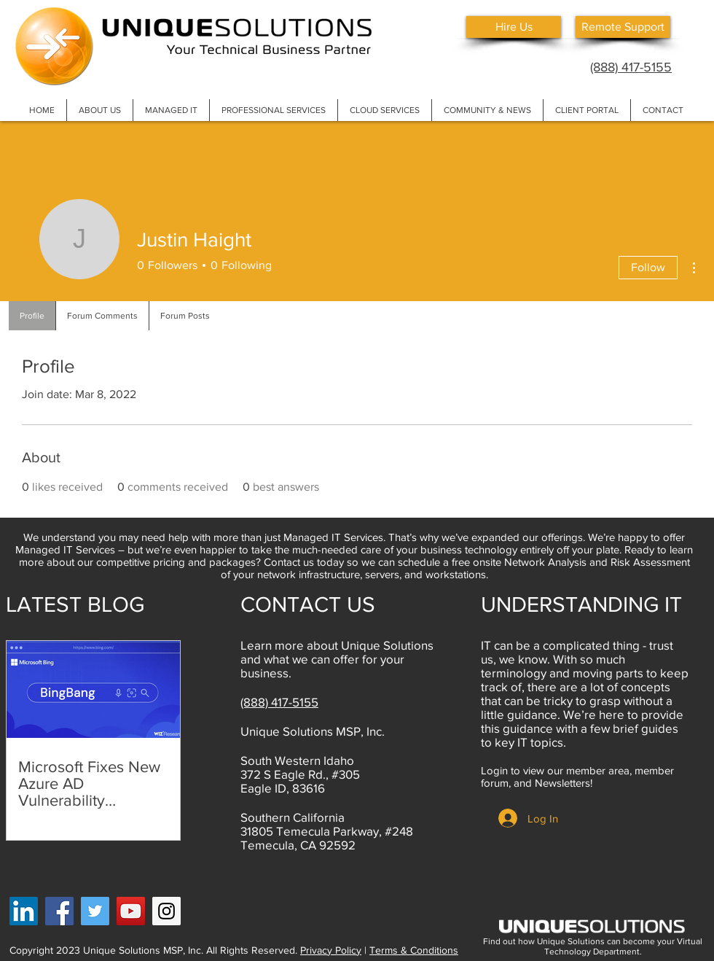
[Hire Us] (513, 27)
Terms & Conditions (413, 950)
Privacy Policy (330, 950)
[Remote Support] (623, 27)
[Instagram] (166, 911)
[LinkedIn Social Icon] (23, 911)
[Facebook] (59, 911)
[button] (99, 110)
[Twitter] (95, 911)
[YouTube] (131, 911)
